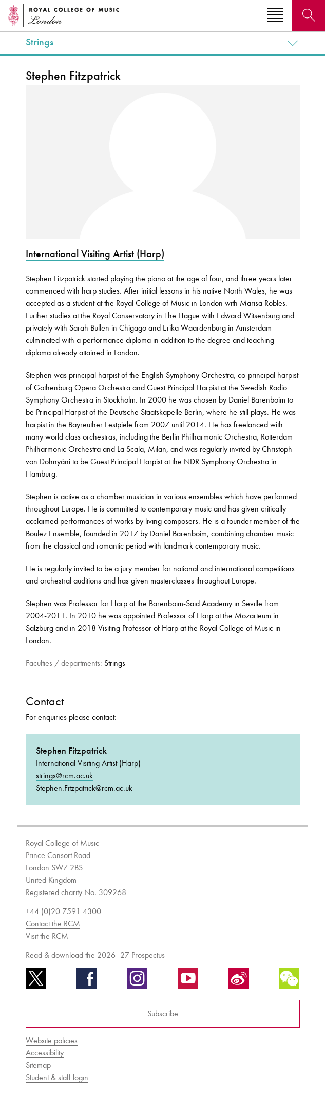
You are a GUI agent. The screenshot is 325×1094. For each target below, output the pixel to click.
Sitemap (38, 1065)
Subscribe (162, 1013)
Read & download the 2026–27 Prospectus (95, 955)
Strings (39, 42)
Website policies (52, 1040)
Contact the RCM (53, 923)
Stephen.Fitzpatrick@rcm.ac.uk (84, 788)
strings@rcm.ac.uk (64, 775)
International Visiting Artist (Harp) (95, 253)
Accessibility (45, 1052)
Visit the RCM (47, 936)
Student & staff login (57, 1077)
